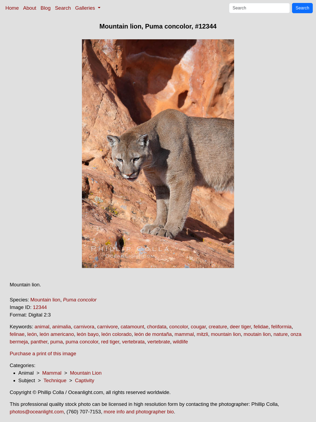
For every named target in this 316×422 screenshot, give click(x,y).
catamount (132, 326)
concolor (178, 326)
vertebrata (133, 341)
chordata (156, 326)
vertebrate (158, 341)
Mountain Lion (86, 373)
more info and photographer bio (139, 411)
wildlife (180, 341)
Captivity (84, 380)
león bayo (88, 334)
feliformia (281, 326)
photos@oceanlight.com (37, 411)
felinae (17, 334)
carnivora (84, 326)
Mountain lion (45, 300)
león (32, 334)
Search (63, 8)
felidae (261, 326)
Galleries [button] (85, 8)
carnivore (107, 326)
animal (41, 326)
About (29, 8)
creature (218, 326)
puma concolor (81, 341)
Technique (55, 380)
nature (280, 334)
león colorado (116, 334)
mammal (184, 334)
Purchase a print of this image (43, 353)
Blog (46, 8)
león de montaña (153, 334)
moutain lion (257, 334)
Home (12, 8)
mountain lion (226, 334)
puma (56, 341)
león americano (57, 334)
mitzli (202, 334)
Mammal (52, 373)
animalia (61, 326)
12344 (40, 307)
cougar (198, 326)
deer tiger (240, 326)
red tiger (110, 341)
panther (39, 341)
